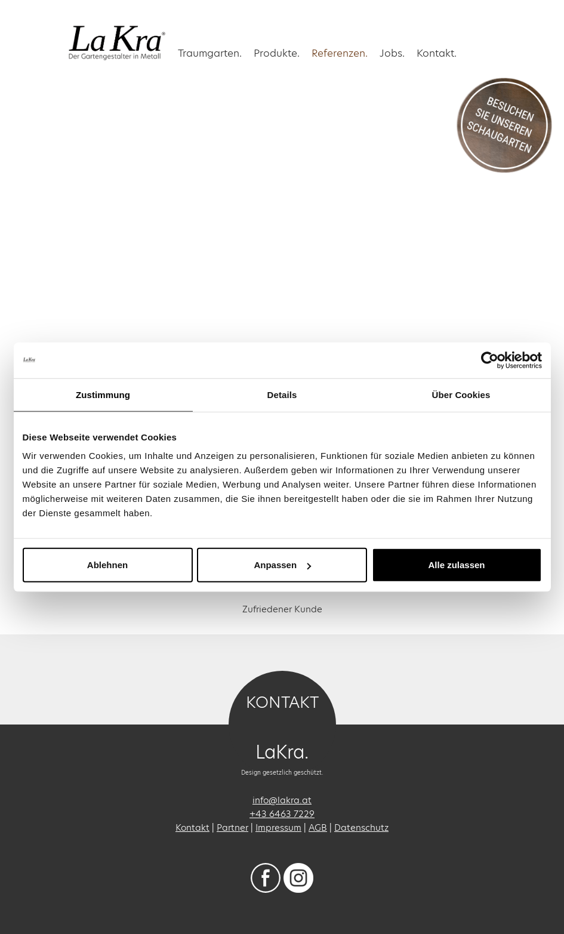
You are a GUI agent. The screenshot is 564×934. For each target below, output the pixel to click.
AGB (318, 827)
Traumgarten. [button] (210, 52)
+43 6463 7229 (282, 813)
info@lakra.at (282, 800)
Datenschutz (361, 827)
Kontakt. (437, 52)
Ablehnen (107, 565)
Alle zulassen (456, 565)
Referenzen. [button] (340, 52)
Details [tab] (282, 394)
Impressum (278, 827)
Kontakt (192, 827)
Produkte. (277, 52)
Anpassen (282, 565)
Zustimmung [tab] (103, 394)
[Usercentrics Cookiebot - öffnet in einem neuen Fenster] (489, 360)
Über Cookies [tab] (461, 394)
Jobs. (392, 52)
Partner (232, 827)
